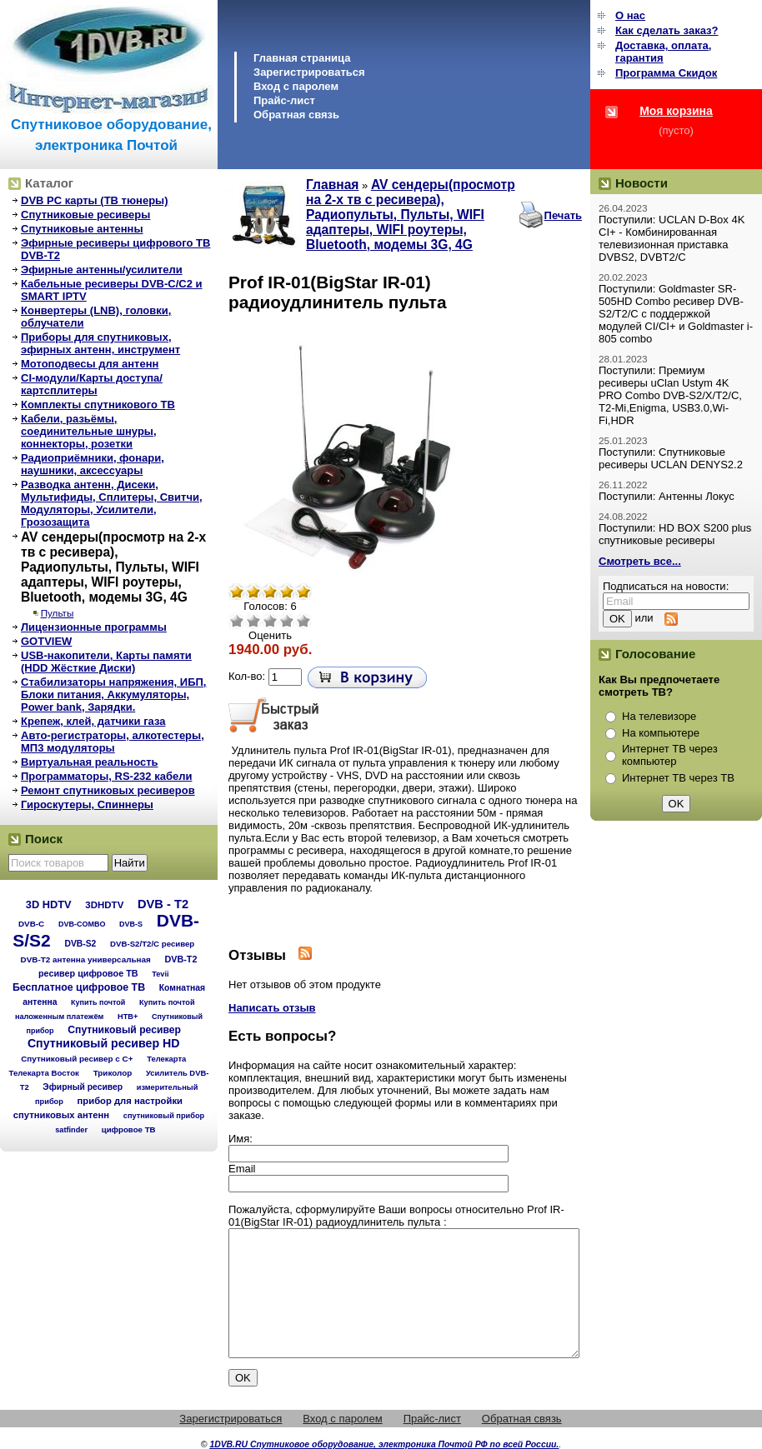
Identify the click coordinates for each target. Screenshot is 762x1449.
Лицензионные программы (94, 627)
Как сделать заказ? (666, 30)
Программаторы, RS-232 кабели (106, 776)
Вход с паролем (295, 86)
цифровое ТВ (129, 1129)
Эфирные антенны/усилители (102, 269)
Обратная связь (296, 114)
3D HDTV (49, 904)
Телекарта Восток (44, 1072)
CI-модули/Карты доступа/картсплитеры (92, 384)
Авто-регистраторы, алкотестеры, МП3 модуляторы (112, 741)
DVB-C (31, 923)
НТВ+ (128, 1016)
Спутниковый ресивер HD (104, 1043)
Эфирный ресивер (83, 1087)
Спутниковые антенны (82, 228)
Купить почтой (98, 1002)
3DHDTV (104, 905)
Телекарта (166, 1058)
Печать (563, 215)
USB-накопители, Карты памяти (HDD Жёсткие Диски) (106, 661)
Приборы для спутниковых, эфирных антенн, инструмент (100, 343)
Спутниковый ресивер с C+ (77, 1058)
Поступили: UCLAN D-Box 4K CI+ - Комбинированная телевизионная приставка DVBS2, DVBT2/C (671, 238)
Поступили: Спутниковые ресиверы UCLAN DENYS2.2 (671, 458)
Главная (332, 184)
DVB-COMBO (82, 924)
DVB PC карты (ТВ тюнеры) (94, 200)
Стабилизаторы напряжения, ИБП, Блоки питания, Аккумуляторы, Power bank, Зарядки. (113, 694)
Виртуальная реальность (89, 762)
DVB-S (131, 924)
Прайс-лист (284, 100)
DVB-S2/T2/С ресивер (152, 943)
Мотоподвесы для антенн (89, 363)
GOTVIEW (46, 641)
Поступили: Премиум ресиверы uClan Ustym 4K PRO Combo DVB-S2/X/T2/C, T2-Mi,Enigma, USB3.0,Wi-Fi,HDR (670, 395)
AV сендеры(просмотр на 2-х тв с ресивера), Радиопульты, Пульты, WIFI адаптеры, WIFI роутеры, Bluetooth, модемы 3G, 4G (113, 567)
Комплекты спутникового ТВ (98, 404)
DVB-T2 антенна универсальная (86, 959)
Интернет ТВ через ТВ (678, 778)
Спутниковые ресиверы (85, 214)
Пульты (57, 612)
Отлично (303, 620)
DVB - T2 (163, 904)
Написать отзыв (272, 1008)
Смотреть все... (640, 561)
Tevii (160, 974)
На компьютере (660, 733)
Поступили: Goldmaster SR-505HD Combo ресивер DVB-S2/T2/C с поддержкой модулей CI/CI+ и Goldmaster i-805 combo (676, 313)
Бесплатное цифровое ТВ (79, 987)
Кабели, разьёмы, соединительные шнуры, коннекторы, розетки (89, 431)
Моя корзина (676, 110)
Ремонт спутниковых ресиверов (108, 790)
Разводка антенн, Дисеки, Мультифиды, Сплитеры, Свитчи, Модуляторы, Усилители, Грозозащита (112, 503)
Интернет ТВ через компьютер (670, 754)
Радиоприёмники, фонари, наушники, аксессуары (92, 464)
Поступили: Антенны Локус (666, 496)
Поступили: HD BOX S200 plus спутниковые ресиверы (675, 534)
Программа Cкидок (666, 73)
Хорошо (286, 620)
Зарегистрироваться (309, 72)
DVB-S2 (80, 943)
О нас (630, 15)
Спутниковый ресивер (124, 1030)
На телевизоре (659, 716)
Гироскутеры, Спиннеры (87, 804)
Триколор (113, 1072)
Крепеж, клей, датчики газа (93, 721)
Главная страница (301, 58)
